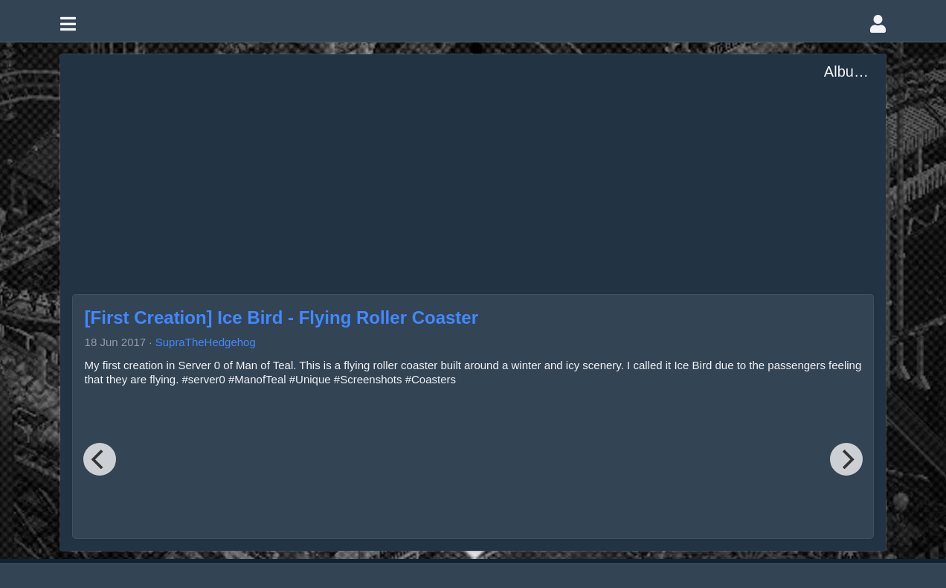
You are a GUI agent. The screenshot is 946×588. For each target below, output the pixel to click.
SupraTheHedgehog (205, 342)
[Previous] (99, 459)
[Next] (846, 459)
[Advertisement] (448, 168)
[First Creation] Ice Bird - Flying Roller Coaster (281, 317)
